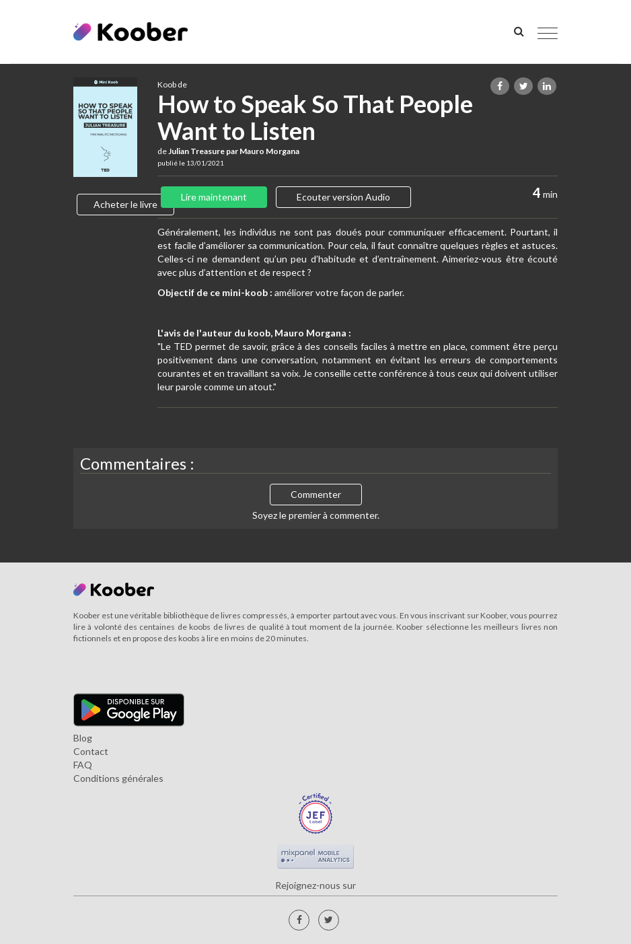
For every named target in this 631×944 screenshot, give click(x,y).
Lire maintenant (214, 197)
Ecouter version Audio (343, 197)
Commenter (316, 494)
